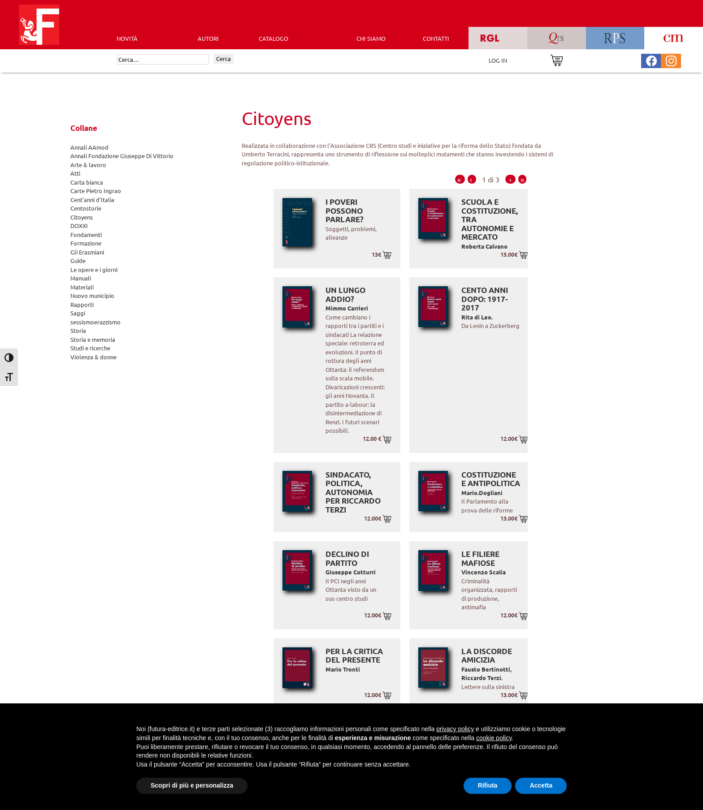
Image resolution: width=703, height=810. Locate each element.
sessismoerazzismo (95, 322)
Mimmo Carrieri (346, 308)
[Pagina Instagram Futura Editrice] (671, 60)
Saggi (77, 313)
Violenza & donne (93, 357)
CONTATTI (436, 38)
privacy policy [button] (455, 728)
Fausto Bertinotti (485, 669)
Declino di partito (347, 558)
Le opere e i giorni (93, 269)
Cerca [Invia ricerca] (223, 58)
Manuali (80, 278)
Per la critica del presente (354, 655)
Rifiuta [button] (488, 785)
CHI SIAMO (371, 38)
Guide (78, 260)
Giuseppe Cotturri (350, 572)
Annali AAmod (89, 147)
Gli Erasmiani (87, 252)
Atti (75, 173)
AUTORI (208, 38)
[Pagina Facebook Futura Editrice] (651, 60)
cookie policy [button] (494, 737)
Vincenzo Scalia (483, 572)
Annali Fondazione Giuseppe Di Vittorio (122, 155)
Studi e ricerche (90, 348)
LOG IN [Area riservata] (498, 60)
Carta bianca (86, 182)
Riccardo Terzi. (482, 677)
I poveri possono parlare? (344, 210)
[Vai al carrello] (556, 59)
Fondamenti (86, 234)
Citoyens (81, 217)
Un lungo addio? (345, 294)
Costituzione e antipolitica (490, 479)
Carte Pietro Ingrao (95, 190)
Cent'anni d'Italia (92, 199)
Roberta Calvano (484, 246)
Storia (78, 330)
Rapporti (82, 304)
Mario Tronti (342, 669)
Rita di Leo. (477, 317)
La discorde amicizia (486, 655)
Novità (127, 38)
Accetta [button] (540, 785)
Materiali (82, 287)
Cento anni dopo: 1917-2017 (484, 298)
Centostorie (85, 208)
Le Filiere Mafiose (480, 558)
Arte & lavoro (88, 164)
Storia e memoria (92, 339)
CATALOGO (273, 38)
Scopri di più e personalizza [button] (192, 785)
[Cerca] (163, 59)
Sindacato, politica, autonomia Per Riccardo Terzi (353, 492)
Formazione (85, 243)
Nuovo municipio (92, 295)
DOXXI (79, 225)
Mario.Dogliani (482, 492)
